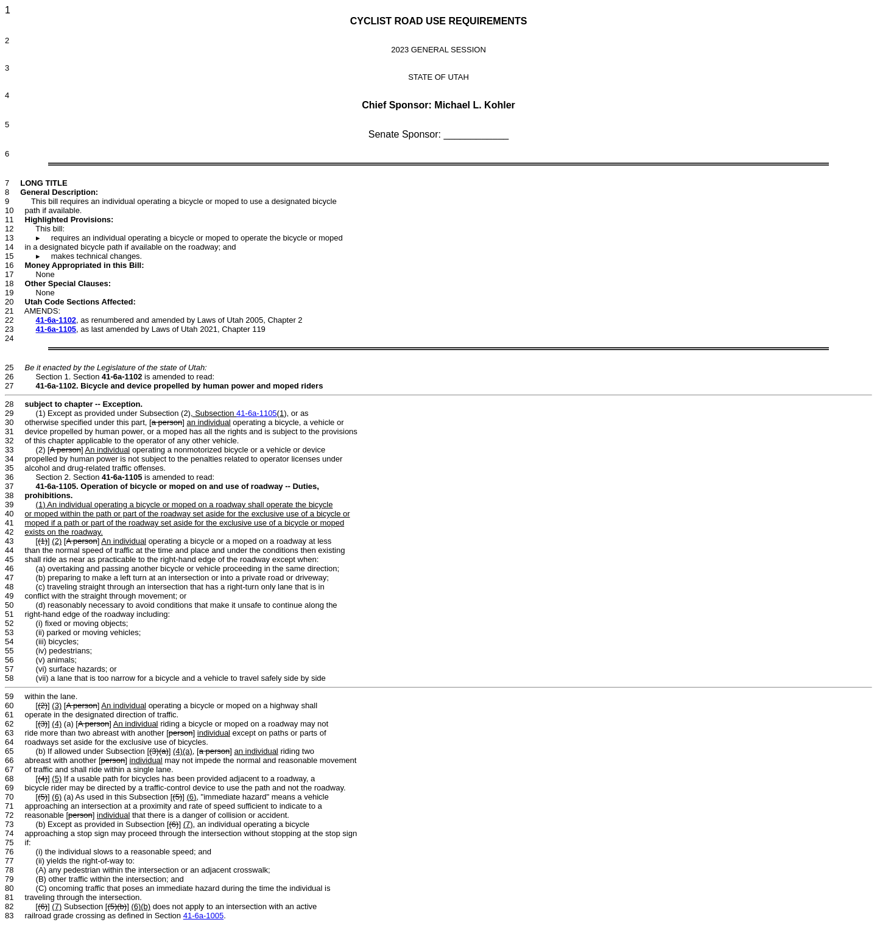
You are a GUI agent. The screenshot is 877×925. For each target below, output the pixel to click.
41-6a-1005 (203, 915)
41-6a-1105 (56, 329)
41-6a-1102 (56, 320)
